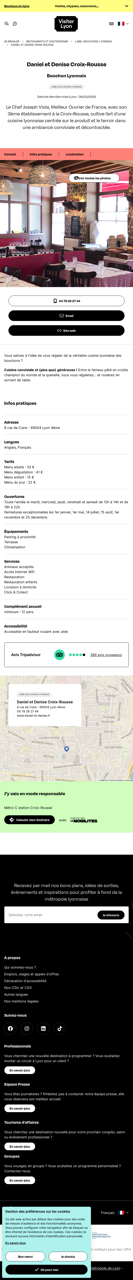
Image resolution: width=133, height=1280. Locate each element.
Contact (10, 154)
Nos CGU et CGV (18, 988)
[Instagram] (27, 1028)
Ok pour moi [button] (46, 1270)
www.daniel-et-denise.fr (33, 715)
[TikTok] (60, 1028)
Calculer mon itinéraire (29, 820)
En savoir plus (20, 1070)
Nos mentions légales (21, 1001)
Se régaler (11, 41)
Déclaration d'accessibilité (25, 981)
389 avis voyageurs (106, 655)
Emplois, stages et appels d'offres (31, 974)
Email (67, 316)
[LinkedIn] (43, 1028)
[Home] (66, 24)
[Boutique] (111, 24)
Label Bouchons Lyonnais (93, 41)
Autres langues (16, 994)
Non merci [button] (25, 1256)
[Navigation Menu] (6, 23)
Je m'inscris (111, 915)
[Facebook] (10, 1028)
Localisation (75, 154)
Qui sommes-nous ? (20, 967)
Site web (66, 330)
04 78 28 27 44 (66, 301)
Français (115, 1213)
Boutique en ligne (16, 6)
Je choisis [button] (68, 1256)
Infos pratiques (41, 154)
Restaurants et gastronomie (47, 41)
